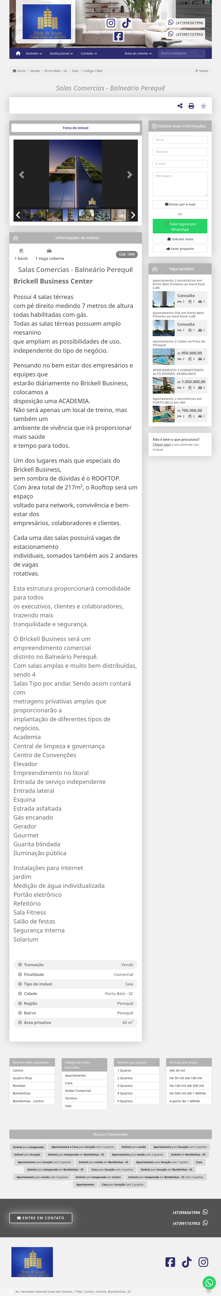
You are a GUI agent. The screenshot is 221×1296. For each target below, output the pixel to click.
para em (76, 1154)
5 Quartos (125, 1101)
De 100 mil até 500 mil (187, 1085)
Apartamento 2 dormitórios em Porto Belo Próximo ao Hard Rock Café (179, 284)
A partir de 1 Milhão (185, 1101)
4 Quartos (125, 1093)
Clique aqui (162, 444)
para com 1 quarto (162, 1162)
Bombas (19, 1085)
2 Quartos (125, 1078)
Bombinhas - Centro (28, 1101)
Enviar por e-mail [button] (180, 204)
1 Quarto (124, 1070)
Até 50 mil (177, 1070)
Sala (75, 70)
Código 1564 (92, 70)
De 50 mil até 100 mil (186, 1078)
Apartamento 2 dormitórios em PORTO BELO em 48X (177, 400)
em (188, 1154)
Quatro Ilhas (22, 1078)
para (28, 1147)
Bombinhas (21, 1093)
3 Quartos (125, 1085)
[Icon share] (111, 22)
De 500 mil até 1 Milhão (188, 1093)
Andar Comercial (78, 1090)
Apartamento (75, 1075)
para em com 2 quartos (165, 1177)
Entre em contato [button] (40, 1218)
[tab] (27, 128)
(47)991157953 (189, 34)
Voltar (202, 70)
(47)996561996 (189, 22)
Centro (18, 1070)
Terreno (71, 1098)
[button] (22, 175)
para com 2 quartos (82, 1147)
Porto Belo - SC (55, 70)
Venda (35, 70)
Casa (69, 1083)
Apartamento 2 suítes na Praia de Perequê (179, 343)
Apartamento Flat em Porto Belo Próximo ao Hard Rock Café (178, 315)
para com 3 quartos (44, 1162)
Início (19, 70)
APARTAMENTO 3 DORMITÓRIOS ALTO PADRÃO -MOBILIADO (178, 372)
